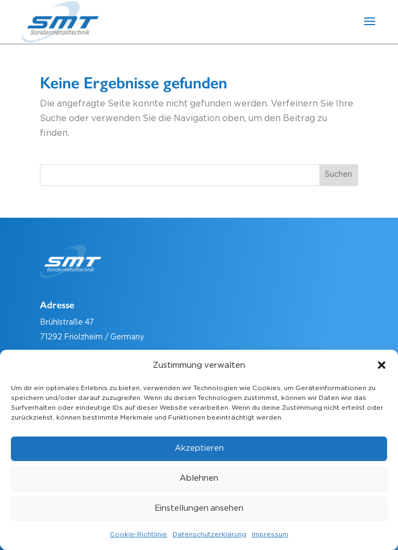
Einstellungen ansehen (199, 508)
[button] (381, 365)
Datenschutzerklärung (209, 534)
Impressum (270, 534)
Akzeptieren (199, 448)
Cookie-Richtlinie (138, 534)
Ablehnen (199, 478)
